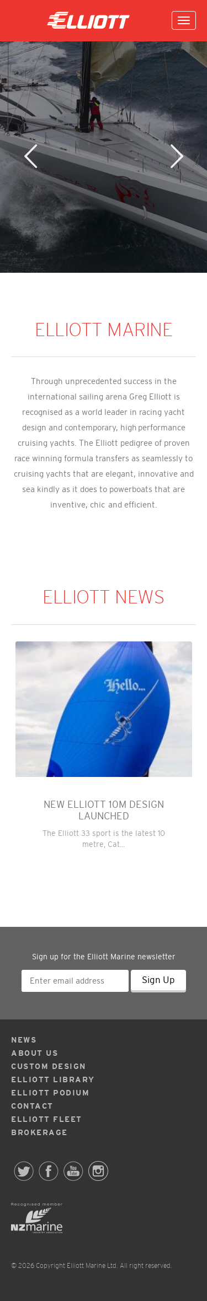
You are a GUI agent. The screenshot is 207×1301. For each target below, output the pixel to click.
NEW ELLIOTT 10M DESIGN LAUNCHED (104, 810)
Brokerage (39, 1132)
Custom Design (48, 1066)
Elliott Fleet (46, 1119)
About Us (34, 1053)
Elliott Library (53, 1079)
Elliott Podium (50, 1092)
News (23, 1039)
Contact (32, 1106)
